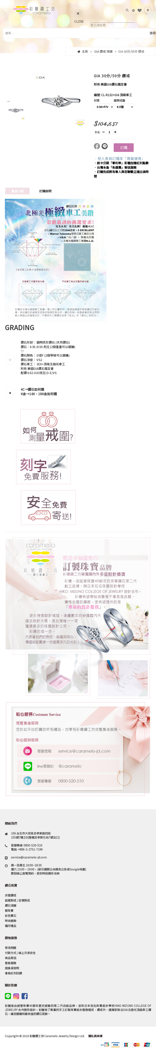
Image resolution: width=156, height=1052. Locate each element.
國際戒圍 (119, 100)
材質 (97, 100)
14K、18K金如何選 (43, 393)
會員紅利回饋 (13, 973)
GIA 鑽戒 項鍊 (103, 51)
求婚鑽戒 (10, 895)
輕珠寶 (9, 910)
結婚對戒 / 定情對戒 (17, 900)
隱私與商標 (95, 1036)
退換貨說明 (12, 968)
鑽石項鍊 (10, 905)
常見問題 (10, 948)
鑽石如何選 (36, 389)
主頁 (85, 51)
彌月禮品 (10, 926)
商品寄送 (10, 958)
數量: (97, 132)
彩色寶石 (10, 916)
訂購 (123, 147)
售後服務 (10, 963)
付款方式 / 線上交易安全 (20, 953)
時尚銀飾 (10, 921)
